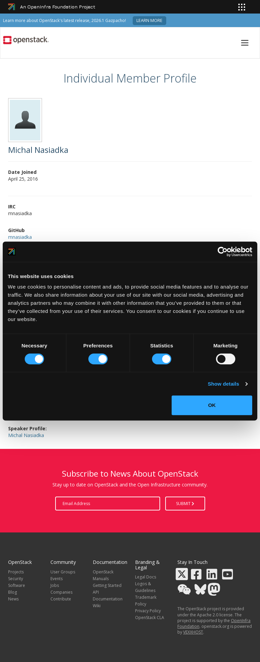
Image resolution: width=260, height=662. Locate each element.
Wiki (97, 606)
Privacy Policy (148, 611)
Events (56, 578)
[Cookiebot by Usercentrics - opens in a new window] (222, 252)
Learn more (149, 20)
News (13, 599)
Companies (61, 592)
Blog (12, 592)
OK (212, 405)
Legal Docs (145, 577)
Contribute (60, 599)
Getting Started (107, 585)
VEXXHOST (193, 632)
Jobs (54, 585)
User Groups (62, 572)
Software (16, 585)
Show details (223, 384)
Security (15, 578)
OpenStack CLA (149, 617)
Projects (16, 572)
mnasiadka (20, 237)
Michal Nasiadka (26, 435)
